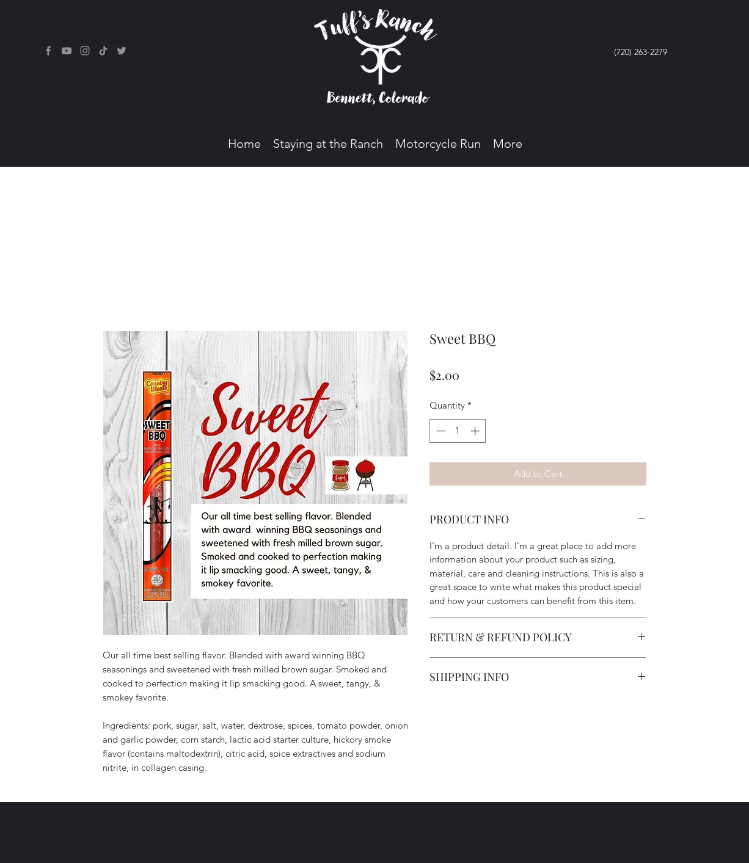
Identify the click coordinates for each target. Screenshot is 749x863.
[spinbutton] (458, 431)
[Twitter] (121, 51)
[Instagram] (85, 51)
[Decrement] (439, 431)
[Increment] (476, 431)
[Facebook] (48, 51)
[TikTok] (103, 51)
